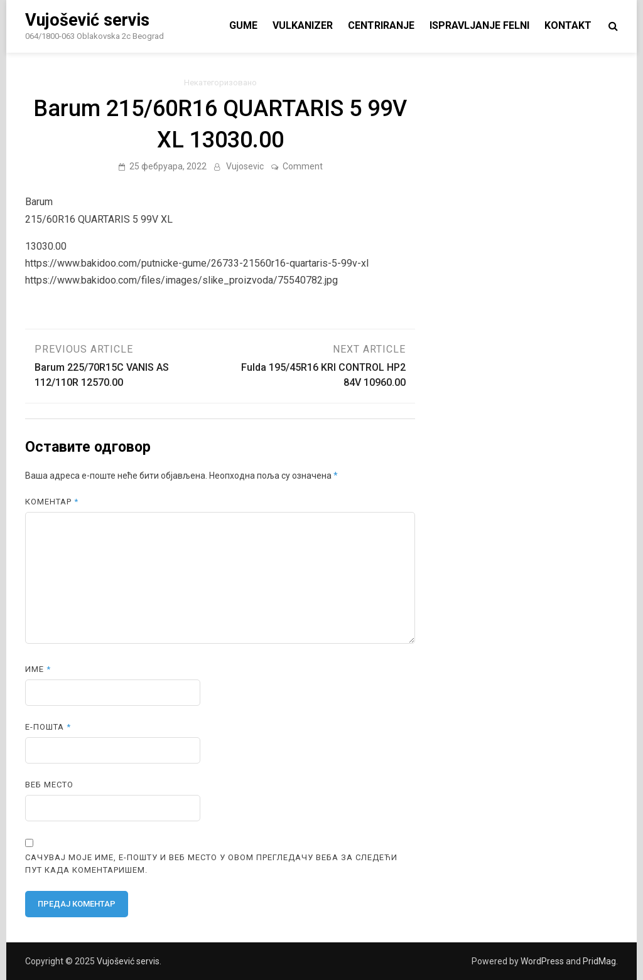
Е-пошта (48, 727)
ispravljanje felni (479, 25)
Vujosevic (245, 166)
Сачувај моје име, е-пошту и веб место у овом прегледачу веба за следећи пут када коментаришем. (211, 864)
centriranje (381, 25)
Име (38, 669)
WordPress (542, 961)
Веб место (49, 784)
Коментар (51, 501)
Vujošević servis (87, 20)
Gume (243, 25)
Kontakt (568, 25)
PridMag (599, 961)
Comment (303, 166)
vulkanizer (303, 25)
